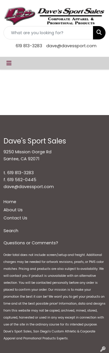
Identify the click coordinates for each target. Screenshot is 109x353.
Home (9, 202)
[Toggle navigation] (9, 63)
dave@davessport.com (71, 46)
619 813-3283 (29, 46)
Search (10, 231)
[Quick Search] (48, 32)
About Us (13, 210)
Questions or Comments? (30, 243)
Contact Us (15, 218)
